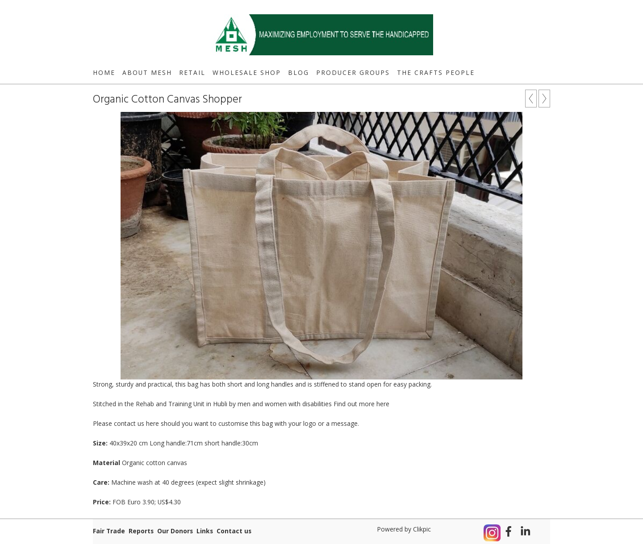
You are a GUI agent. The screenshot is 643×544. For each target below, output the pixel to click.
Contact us (234, 531)
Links (204, 531)
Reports (141, 531)
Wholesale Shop (247, 72)
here (382, 404)
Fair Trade (109, 531)
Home (104, 72)
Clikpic (422, 529)
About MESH (147, 72)
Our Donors (175, 531)
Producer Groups (353, 72)
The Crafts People (436, 72)
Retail (192, 72)
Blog (298, 72)
